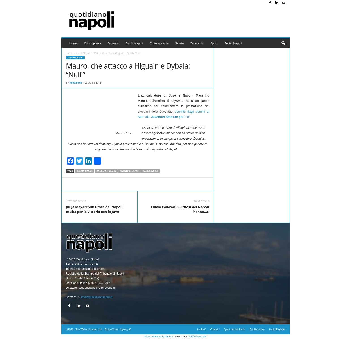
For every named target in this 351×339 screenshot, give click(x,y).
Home (73, 43)
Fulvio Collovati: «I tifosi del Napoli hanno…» (180, 209)
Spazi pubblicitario (234, 329)
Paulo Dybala (150, 171)
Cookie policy (257, 329)
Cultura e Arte (159, 43)
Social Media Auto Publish (158, 336)
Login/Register (277, 329)
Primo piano (92, 43)
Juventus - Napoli (129, 171)
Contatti (215, 329)
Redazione (75, 82)
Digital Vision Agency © (118, 329)
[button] (283, 43)
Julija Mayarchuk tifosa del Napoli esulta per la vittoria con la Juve (94, 209)
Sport (214, 43)
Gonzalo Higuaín (106, 171)
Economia (197, 43)
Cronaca (113, 43)
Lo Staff (201, 329)
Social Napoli (233, 43)
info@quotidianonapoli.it (96, 297)
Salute (179, 43)
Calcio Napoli (134, 43)
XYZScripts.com (198, 336)
